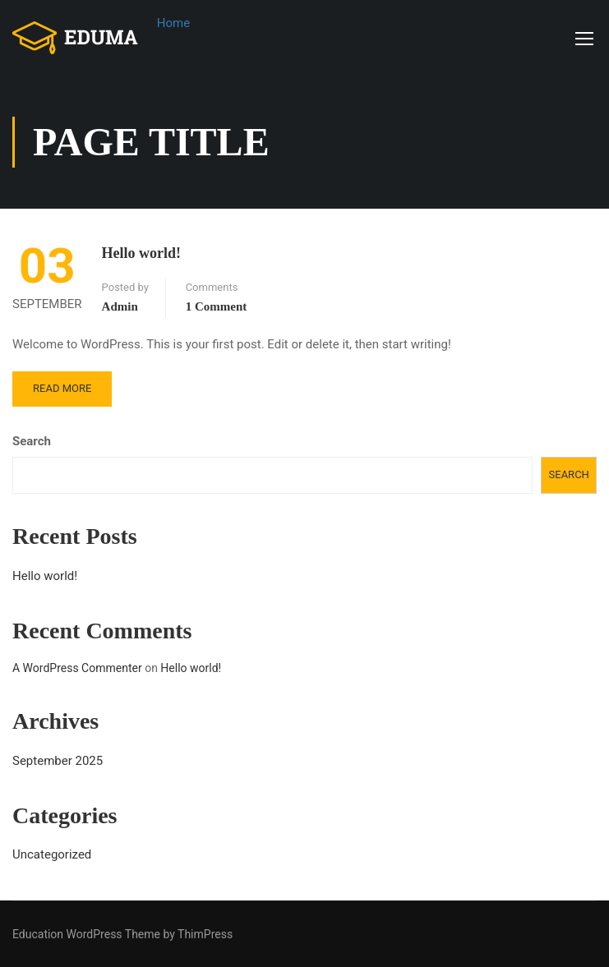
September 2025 (57, 760)
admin (120, 306)
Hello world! (142, 253)
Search (31, 441)
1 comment (216, 306)
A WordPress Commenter (77, 668)
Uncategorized (51, 854)
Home (173, 23)
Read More (62, 388)
